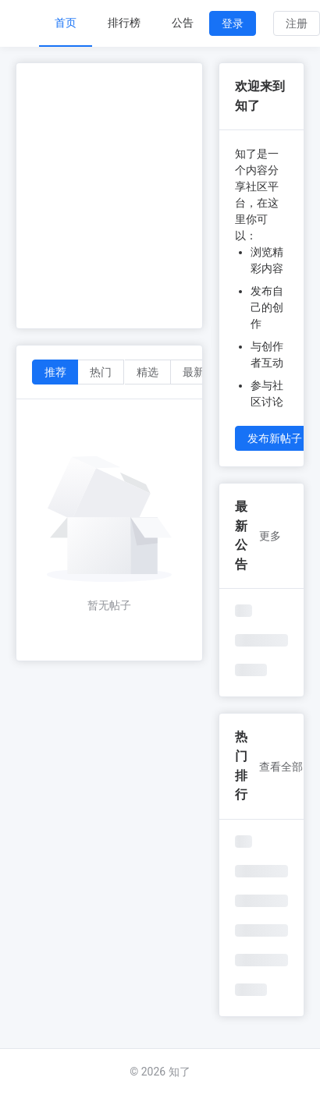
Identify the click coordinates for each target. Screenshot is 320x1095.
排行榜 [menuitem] (124, 22)
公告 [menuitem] (183, 22)
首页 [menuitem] (65, 22)
